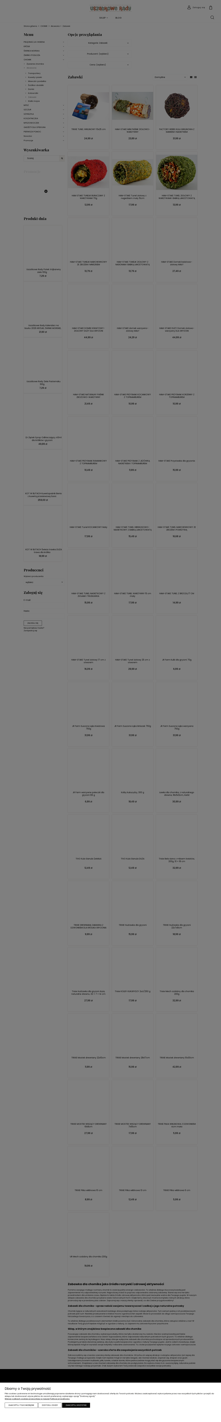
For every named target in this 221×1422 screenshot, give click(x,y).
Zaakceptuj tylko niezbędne (21, 1405)
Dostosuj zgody (50, 1405)
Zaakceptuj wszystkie (76, 1405)
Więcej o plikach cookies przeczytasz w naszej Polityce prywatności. (37, 1398)
